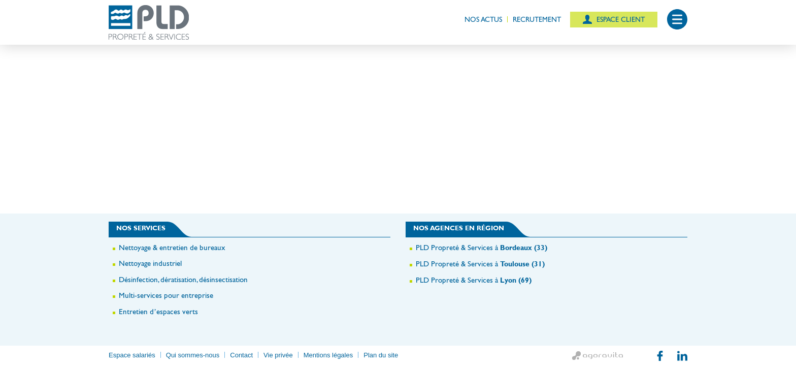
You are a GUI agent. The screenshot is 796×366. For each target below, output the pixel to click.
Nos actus (483, 19)
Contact (241, 355)
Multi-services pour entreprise (166, 295)
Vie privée (278, 355)
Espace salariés (132, 355)
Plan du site (380, 355)
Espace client (619, 19)
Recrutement (537, 19)
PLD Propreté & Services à (481, 247)
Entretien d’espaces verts (158, 311)
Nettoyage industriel (150, 263)
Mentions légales (328, 355)
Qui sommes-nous (192, 355)
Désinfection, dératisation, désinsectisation (183, 279)
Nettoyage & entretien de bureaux (172, 247)
